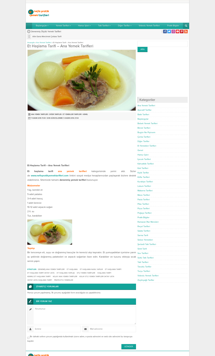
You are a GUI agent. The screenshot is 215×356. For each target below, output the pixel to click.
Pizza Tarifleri (144, 208)
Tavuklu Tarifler (144, 266)
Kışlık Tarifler (143, 172)
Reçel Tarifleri (144, 226)
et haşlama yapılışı (66, 273)
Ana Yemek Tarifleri (43, 42)
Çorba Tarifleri (144, 137)
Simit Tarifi (142, 249)
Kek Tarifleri (143, 168)
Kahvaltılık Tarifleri (146, 163)
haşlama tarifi (104, 273)
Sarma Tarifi (143, 235)
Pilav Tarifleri (143, 204)
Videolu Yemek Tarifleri (148, 275)
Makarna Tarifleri (145, 190)
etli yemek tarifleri (86, 273)
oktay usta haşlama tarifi (39, 280)
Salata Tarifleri (144, 231)
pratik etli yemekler (63, 280)
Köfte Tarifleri (144, 177)
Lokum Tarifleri (144, 186)
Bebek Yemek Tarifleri (148, 123)
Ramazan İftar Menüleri (148, 222)
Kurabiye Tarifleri (145, 181)
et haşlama (72, 269)
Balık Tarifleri (143, 114)
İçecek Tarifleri (144, 159)
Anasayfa (30, 42)
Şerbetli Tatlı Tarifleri (147, 244)
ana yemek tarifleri (72, 171)
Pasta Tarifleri (144, 199)
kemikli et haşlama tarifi (39, 276)
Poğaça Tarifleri (145, 213)
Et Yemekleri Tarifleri (72, 114)
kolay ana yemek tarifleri (65, 276)
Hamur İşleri (143, 155)
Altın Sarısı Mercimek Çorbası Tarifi (47, 36)
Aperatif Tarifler (145, 110)
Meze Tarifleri (144, 195)
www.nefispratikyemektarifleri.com (50, 175)
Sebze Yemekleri (145, 240)
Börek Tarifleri (144, 128)
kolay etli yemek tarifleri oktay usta (96, 276)
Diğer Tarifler (55, 114)
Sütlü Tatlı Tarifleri (146, 257)
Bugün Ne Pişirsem (146, 132)
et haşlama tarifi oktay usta (40, 273)
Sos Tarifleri (143, 253)
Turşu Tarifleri (144, 271)
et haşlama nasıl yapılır (91, 269)
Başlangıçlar (143, 119)
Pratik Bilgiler (143, 217)
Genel (85, 114)
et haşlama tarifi (113, 269)
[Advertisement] (133, 13)
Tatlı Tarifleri (143, 262)
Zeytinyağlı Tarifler (146, 280)
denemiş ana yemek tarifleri (51, 269)
